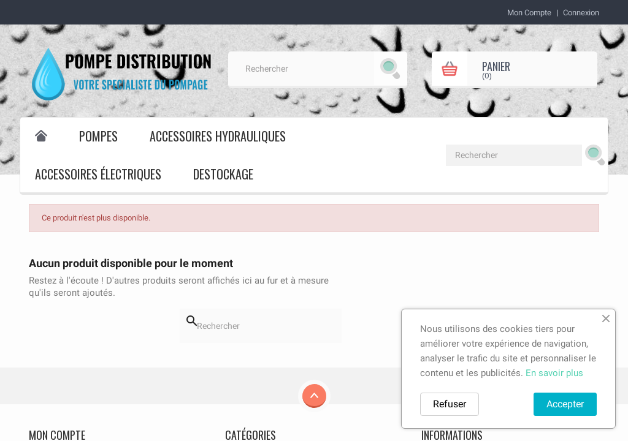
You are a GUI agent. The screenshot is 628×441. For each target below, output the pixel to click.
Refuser (449, 404)
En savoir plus (554, 373)
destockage (223, 174)
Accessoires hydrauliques (218, 136)
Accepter (565, 404)
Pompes (98, 136)
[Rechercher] (317, 68)
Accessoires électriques (98, 174)
